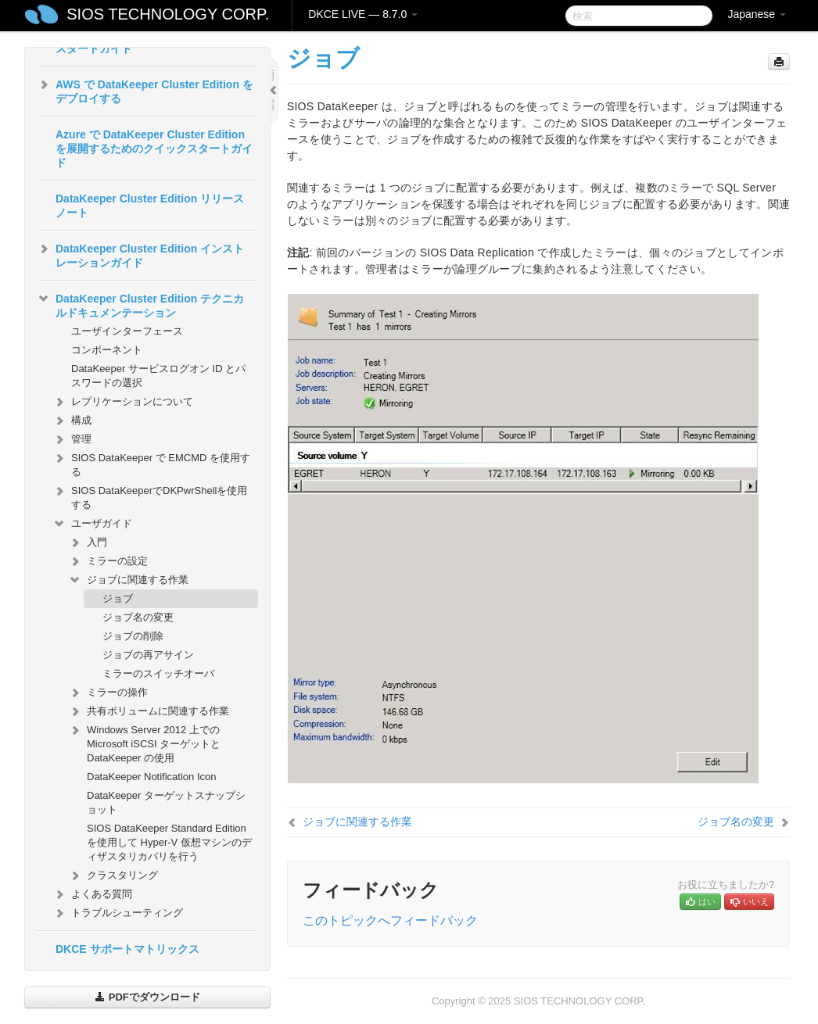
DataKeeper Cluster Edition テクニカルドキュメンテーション (140, 304)
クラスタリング (113, 875)
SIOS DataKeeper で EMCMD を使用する (151, 463)
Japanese (756, 14)
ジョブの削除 (132, 636)
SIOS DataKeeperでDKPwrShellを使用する (149, 496)
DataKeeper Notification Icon (151, 776)
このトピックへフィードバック (390, 920)
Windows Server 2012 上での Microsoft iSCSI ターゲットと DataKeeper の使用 (144, 742)
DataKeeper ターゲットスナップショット (166, 802)
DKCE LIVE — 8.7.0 (363, 14)
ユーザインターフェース (127, 331)
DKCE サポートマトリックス (127, 949)
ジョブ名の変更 (138, 617)
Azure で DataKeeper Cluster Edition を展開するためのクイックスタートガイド (154, 148)
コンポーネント (106, 350)
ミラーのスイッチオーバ (158, 673)
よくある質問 (92, 894)
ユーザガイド (92, 523)
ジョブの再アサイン (148, 655)
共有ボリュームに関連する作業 (148, 711)
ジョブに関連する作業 (128, 580)
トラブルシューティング (117, 913)
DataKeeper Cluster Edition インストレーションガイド (140, 254)
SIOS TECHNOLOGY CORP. (167, 14)
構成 (71, 420)
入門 (87, 542)
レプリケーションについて (122, 401)
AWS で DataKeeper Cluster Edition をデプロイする (145, 90)
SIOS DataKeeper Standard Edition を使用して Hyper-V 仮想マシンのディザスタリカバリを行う (169, 842)
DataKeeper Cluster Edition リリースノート (150, 205)
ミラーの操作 (108, 692)
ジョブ (117, 598)
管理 (71, 439)
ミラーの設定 (108, 561)
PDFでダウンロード (147, 997)
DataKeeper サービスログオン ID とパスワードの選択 (158, 375)
